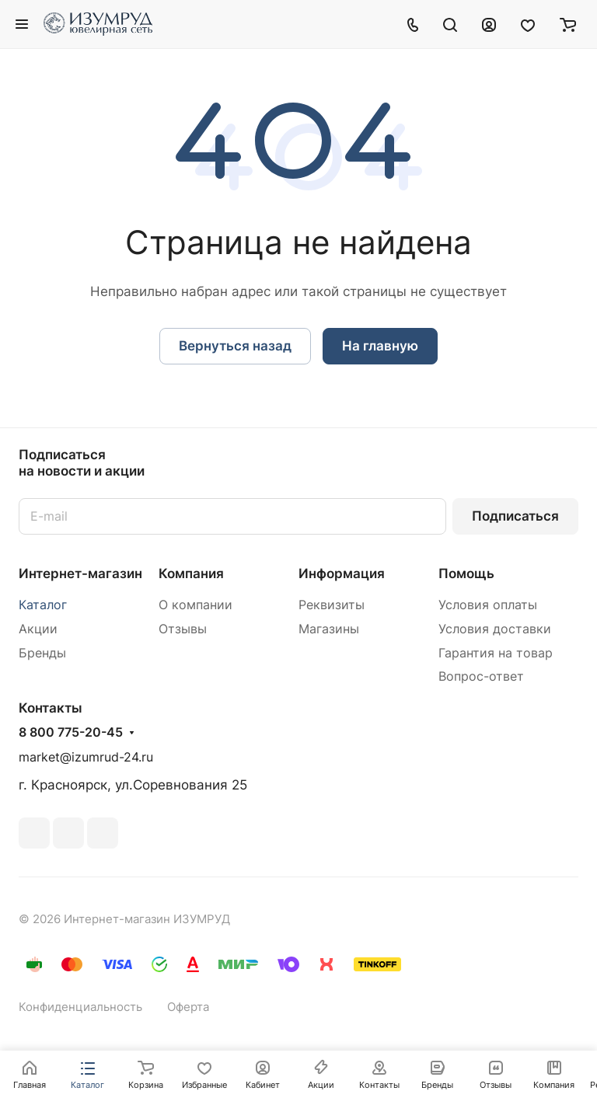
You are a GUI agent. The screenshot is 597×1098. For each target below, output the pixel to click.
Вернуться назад (235, 346)
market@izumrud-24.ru (86, 757)
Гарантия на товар (495, 653)
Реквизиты (331, 605)
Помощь (466, 573)
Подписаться (515, 516)
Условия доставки (494, 629)
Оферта (188, 1007)
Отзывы (183, 629)
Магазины (328, 629)
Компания (191, 573)
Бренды (42, 653)
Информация (341, 573)
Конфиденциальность (80, 1007)
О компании (195, 605)
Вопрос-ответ (481, 676)
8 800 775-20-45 (71, 733)
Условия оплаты (487, 605)
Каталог (43, 605)
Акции (38, 629)
